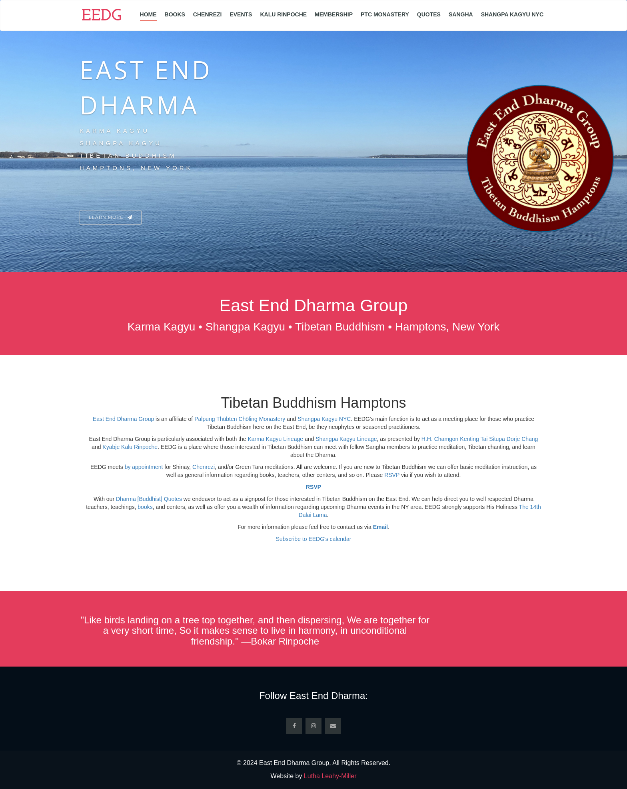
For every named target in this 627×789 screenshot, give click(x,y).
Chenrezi (207, 14)
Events (241, 14)
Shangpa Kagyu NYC (512, 14)
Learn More (110, 217)
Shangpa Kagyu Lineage (346, 439)
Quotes (429, 14)
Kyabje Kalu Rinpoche (130, 447)
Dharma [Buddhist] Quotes (149, 499)
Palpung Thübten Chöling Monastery (239, 419)
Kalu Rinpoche (283, 14)
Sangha (461, 14)
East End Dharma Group (123, 419)
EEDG (102, 16)
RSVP (391, 475)
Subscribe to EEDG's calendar (313, 539)
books (145, 507)
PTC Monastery (385, 14)
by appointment (144, 467)
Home (148, 14)
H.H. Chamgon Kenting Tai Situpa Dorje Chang (479, 439)
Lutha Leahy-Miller (330, 776)
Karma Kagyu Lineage (275, 439)
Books (175, 14)
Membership (334, 14)
